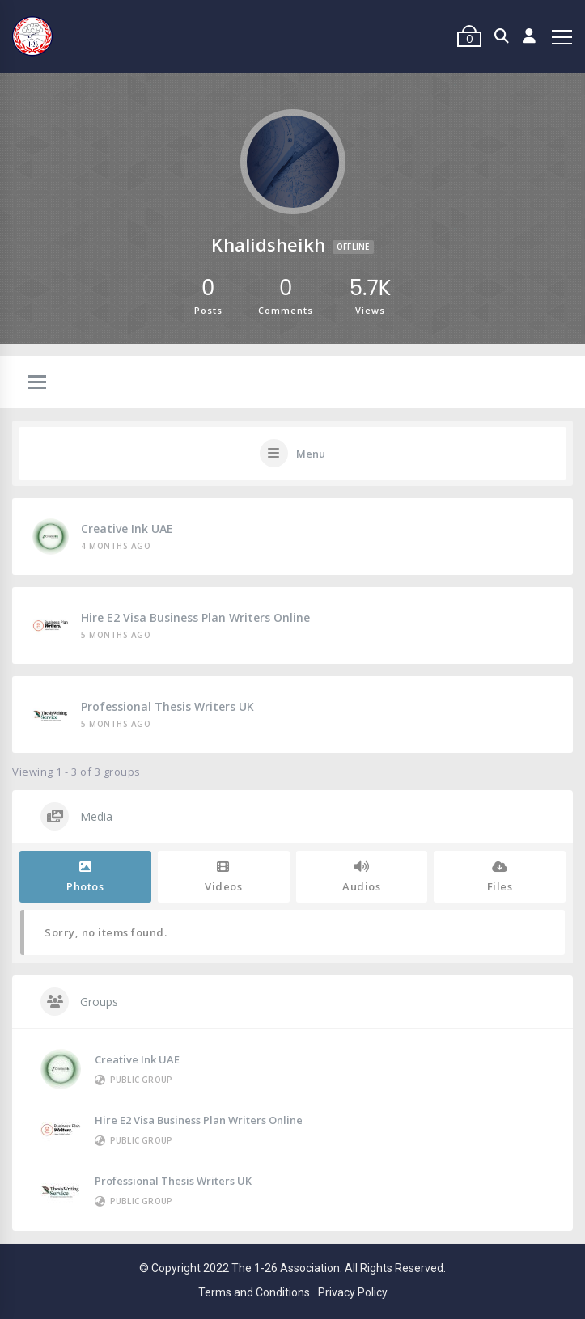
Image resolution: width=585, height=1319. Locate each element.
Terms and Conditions (254, 1292)
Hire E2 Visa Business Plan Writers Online (195, 617)
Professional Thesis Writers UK (167, 706)
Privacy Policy (353, 1292)
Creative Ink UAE (127, 528)
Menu (310, 453)
